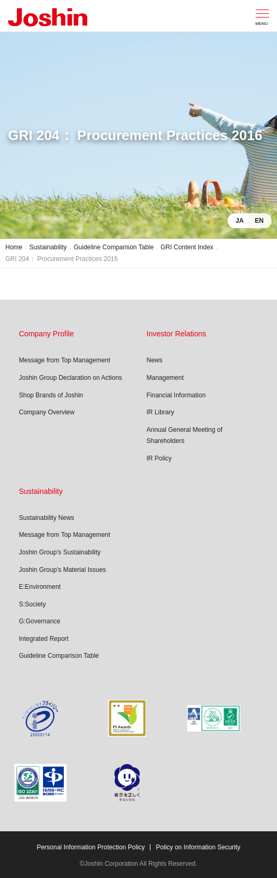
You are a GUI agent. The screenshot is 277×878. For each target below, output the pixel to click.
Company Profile (46, 333)
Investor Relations (176, 333)
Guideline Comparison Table (114, 247)
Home (13, 247)
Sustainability (48, 247)
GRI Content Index (187, 247)
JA (240, 220)
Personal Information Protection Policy (91, 847)
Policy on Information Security (198, 847)
